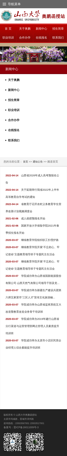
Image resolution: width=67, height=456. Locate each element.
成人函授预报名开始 (33, 218)
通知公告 (38, 161)
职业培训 (8, 37)
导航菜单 (12, 4)
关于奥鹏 (25, 28)
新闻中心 (41, 28)
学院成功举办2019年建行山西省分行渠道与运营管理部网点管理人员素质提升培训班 (32, 326)
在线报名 (41, 37)
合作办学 (25, 37)
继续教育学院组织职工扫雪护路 (40, 239)
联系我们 (58, 37)
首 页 (8, 28)
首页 (26, 161)
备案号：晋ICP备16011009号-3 (21, 427)
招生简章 (58, 28)
